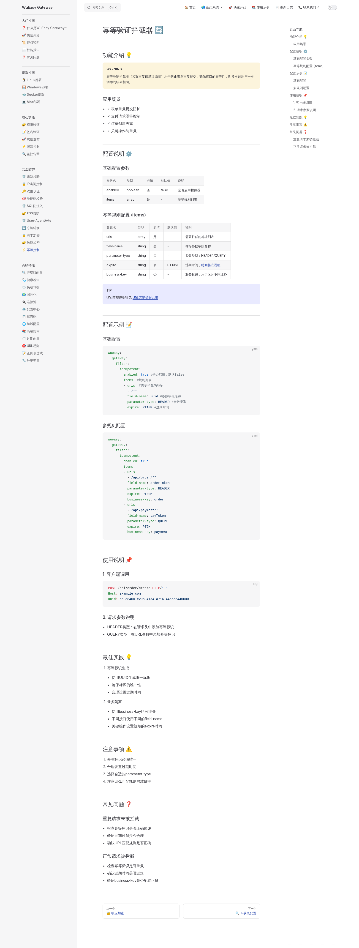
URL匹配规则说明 (145, 298)
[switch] (332, 7)
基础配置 (299, 80)
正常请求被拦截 (304, 146)
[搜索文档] (102, 7)
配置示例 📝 (298, 73)
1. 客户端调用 (302, 102)
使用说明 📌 (298, 95)
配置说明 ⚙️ (298, 51)
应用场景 (299, 44)
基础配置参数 (303, 58)
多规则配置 (301, 88)
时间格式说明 (210, 265)
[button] (46, 20)
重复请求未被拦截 (306, 139)
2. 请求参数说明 (304, 110)
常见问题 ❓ (298, 132)
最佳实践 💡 (298, 117)
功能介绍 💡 (298, 36)
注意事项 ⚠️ (298, 124)
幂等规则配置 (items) (308, 66)
